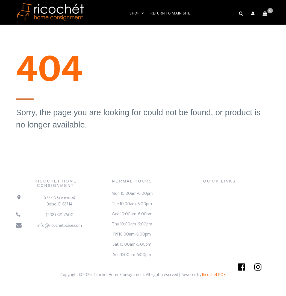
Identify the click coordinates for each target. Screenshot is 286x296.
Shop (134, 13)
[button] (252, 13)
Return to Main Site (170, 13)
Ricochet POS (214, 274)
